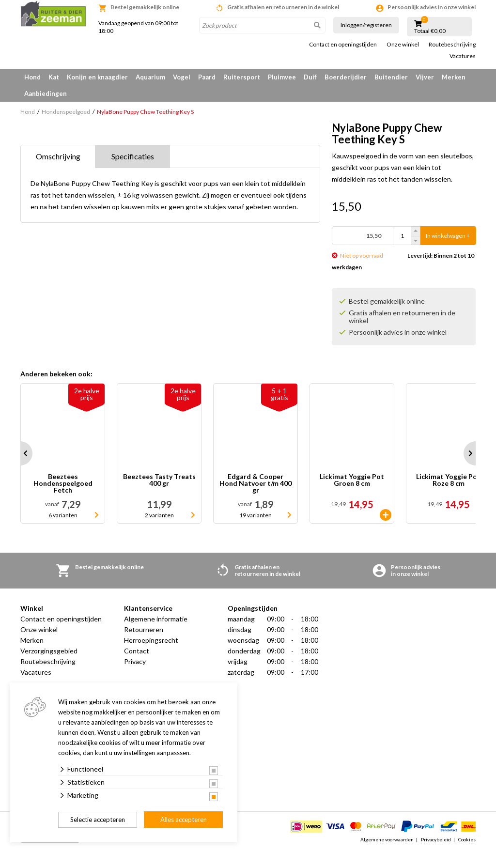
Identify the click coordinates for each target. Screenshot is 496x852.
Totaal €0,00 (430, 31)
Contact (136, 651)
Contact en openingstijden (343, 44)
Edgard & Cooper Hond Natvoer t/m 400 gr (255, 483)
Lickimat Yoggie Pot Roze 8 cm (448, 480)
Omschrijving (58, 156)
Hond (32, 77)
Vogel (181, 77)
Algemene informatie (155, 619)
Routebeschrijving (452, 44)
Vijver (425, 77)
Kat (53, 77)
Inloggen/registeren (366, 25)
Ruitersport (241, 77)
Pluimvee (282, 77)
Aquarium (150, 77)
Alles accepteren (183, 819)
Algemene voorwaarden (387, 839)
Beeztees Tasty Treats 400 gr (159, 480)
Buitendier (391, 77)
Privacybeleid (436, 839)
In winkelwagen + (448, 235)
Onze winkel (403, 44)
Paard (207, 77)
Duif (310, 77)
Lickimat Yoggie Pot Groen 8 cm (352, 480)
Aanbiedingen (45, 93)
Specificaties (132, 156)
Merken (453, 77)
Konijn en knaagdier (97, 77)
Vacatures (463, 56)
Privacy (135, 661)
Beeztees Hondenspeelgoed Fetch (63, 483)
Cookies (467, 839)
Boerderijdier (346, 77)
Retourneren (143, 629)
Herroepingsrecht (151, 640)
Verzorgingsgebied (49, 651)
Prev (20, 453)
